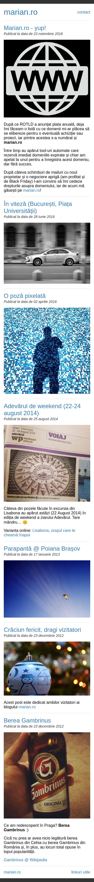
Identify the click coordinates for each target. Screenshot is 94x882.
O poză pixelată (25, 295)
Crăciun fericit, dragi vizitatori (42, 629)
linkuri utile (80, 872)
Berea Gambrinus (27, 720)
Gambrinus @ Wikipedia (25, 860)
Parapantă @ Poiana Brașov (42, 548)
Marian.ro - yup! (25, 27)
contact (83, 12)
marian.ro (21, 11)
